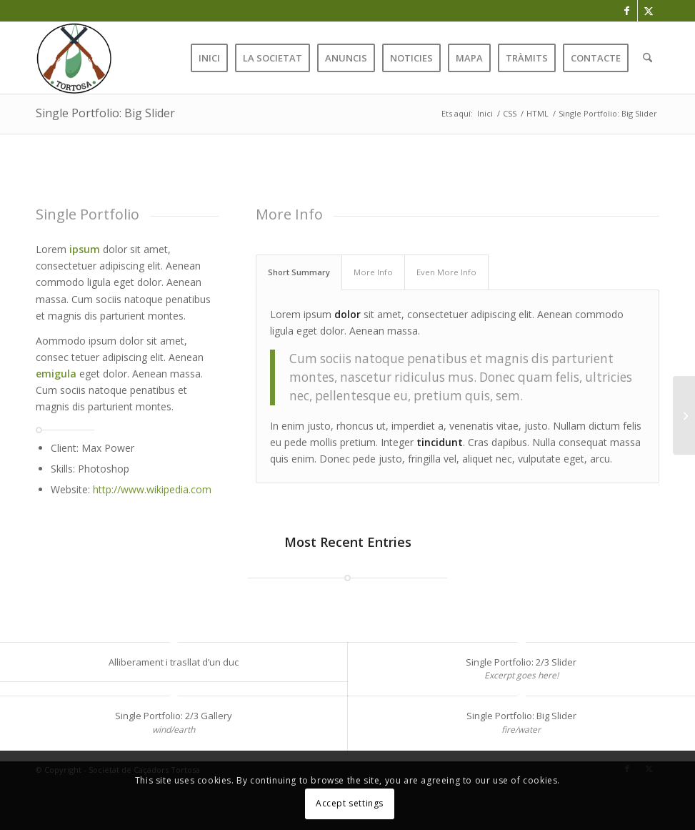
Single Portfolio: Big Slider (105, 113)
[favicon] (73, 58)
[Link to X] (648, 10)
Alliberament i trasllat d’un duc (174, 662)
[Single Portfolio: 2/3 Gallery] (684, 415)
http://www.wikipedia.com (152, 489)
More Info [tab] (373, 272)
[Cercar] (647, 58)
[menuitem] (209, 58)
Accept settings (350, 803)
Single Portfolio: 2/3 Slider (521, 662)
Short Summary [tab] (299, 272)
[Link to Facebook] (626, 10)
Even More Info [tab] (446, 272)
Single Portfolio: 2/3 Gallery (173, 715)
